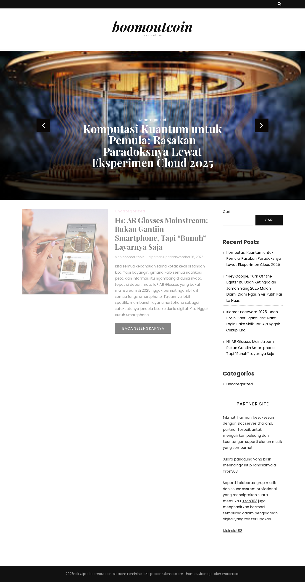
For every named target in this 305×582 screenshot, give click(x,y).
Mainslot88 (232, 530)
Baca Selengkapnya (143, 328)
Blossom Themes (183, 573)
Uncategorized (152, 119)
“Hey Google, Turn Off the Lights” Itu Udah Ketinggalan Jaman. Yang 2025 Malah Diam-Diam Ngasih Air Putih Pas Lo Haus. (254, 288)
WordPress (230, 573)
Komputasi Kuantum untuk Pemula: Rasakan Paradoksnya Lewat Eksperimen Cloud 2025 (152, 145)
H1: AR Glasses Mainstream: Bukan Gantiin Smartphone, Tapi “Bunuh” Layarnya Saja (161, 233)
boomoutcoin (152, 26)
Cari (226, 211)
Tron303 (230, 471)
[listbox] (152, 125)
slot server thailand (254, 423)
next (261, 125)
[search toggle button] (279, 4)
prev (43, 125)
